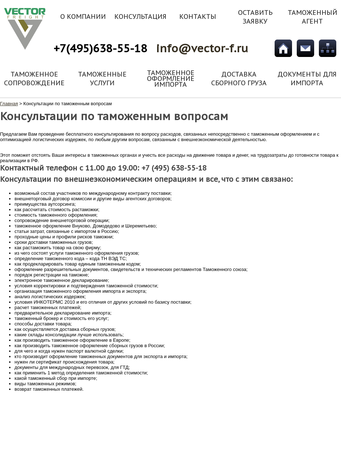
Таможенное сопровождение (34, 78)
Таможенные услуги (102, 78)
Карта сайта (327, 48)
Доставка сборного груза (239, 78)
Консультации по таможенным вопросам (67, 103)
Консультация (140, 16)
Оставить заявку (255, 16)
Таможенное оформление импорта (170, 79)
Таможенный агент (312, 16)
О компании (83, 16)
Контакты (197, 16)
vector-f (25, 29)
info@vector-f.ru (202, 48)
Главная (283, 48)
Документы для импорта (307, 78)
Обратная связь (305, 48)
